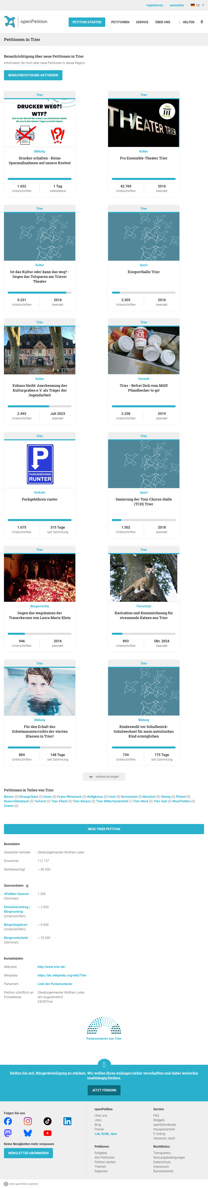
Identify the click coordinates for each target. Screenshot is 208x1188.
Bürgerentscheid (16, 938)
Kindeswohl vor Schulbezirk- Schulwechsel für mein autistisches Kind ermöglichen (144, 731)
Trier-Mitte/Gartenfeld (112, 801)
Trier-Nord (141, 801)
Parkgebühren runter (40, 499)
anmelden (177, 5)
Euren (48, 797)
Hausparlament (164, 1129)
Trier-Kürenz (82, 801)
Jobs (98, 1120)
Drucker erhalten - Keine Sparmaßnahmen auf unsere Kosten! (40, 160)
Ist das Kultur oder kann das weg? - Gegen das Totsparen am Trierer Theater (39, 276)
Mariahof (149, 797)
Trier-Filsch (59, 801)
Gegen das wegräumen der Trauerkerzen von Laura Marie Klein (40, 615)
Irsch (112, 797)
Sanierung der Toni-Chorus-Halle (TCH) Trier (144, 501)
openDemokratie (164, 1125)
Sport (144, 265)
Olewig (166, 797)
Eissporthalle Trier (144, 271)
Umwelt (143, 379)
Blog (98, 1125)
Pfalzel (181, 797)
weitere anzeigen (104, 777)
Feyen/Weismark (69, 797)
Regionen (101, 1171)
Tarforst (40, 801)
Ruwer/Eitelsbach (17, 801)
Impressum (161, 1167)
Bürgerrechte (39, 606)
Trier (39, 95)
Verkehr (39, 492)
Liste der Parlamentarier (55, 984)
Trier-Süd (160, 801)
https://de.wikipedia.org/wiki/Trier (62, 975)
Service (142, 22)
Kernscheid (129, 797)
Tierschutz (143, 606)
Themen (100, 1167)
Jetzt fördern (104, 1090)
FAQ (156, 1115)
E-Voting (159, 1134)
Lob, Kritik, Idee (106, 1134)
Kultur (143, 151)
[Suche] (201, 21)
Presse (99, 1129)
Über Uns (162, 22)
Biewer (9, 797)
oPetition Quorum (16, 894)
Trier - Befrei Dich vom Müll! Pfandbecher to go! (144, 388)
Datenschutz (162, 1162)
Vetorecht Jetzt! (164, 1138)
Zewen (9, 806)
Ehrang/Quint (29, 797)
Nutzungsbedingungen (169, 1157)
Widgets (159, 1120)
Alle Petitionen (105, 1157)
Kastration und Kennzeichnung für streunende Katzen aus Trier (144, 615)
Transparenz (162, 1153)
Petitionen (120, 22)
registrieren (154, 5)
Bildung (39, 151)
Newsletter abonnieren (28, 1153)
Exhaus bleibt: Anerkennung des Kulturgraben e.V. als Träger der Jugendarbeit (39, 390)
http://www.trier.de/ (52, 967)
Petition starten (87, 22)
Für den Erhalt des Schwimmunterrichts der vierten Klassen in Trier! (40, 731)
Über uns (101, 1115)
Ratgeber (101, 1153)
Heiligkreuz (95, 797)
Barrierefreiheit (163, 1171)
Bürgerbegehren (15, 925)
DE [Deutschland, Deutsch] (195, 5)
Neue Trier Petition (104, 829)
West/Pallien (181, 801)
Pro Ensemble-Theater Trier (144, 158)
